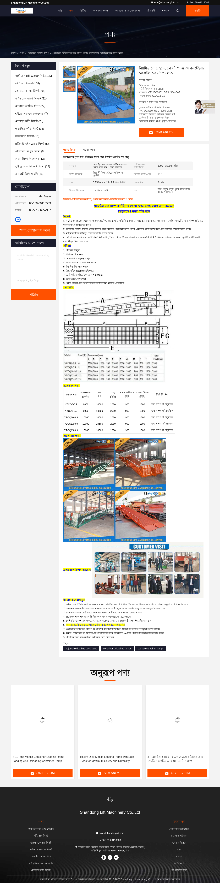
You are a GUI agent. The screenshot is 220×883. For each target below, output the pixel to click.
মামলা (179, 856)
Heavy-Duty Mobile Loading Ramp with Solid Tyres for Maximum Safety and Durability (107, 758)
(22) (30, 106)
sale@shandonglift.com (165, 2)
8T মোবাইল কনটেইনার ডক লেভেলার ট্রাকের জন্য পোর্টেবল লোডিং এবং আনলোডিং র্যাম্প (175, 758)
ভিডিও (83, 10)
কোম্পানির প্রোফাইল (179, 829)
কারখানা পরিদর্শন (179, 835)
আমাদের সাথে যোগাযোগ (127, 10)
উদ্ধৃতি (198, 10)
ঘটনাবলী (151, 10)
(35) (29, 128)
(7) (31, 113)
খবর (179, 849)
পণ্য (71, 10)
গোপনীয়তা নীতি (179, 870)
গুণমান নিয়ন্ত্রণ (179, 842)
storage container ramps (151, 648)
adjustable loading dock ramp (81, 648)
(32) (31, 98)
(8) (30, 151)
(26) (29, 121)
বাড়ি (60, 10)
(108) (27, 83)
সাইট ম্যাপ (179, 863)
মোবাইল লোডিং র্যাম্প (38, 53)
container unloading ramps (117, 648)
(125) (33, 75)
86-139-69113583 (198, 2)
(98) (30, 91)
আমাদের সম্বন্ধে (100, 10)
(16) (27, 136)
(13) (30, 158)
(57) (32, 143)
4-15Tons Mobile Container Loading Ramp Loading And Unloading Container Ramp (38, 758)
